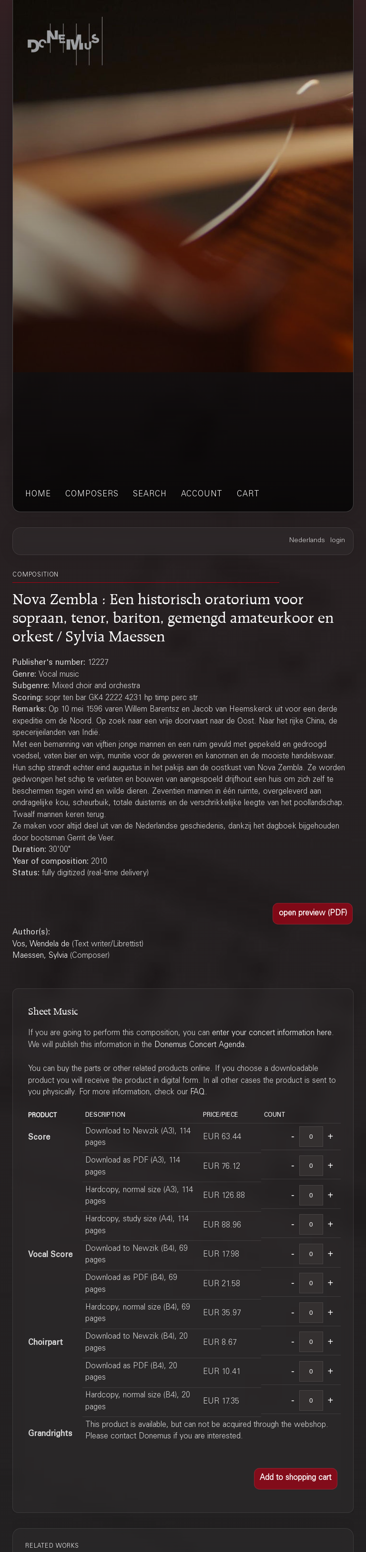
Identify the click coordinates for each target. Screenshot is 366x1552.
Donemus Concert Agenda (199, 1045)
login (337, 540)
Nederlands (307, 540)
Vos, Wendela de (41, 945)
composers (92, 495)
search (150, 495)
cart (248, 495)
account (202, 495)
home (38, 495)
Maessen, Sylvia (40, 956)
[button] (313, 913)
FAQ (197, 1093)
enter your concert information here (272, 1033)
